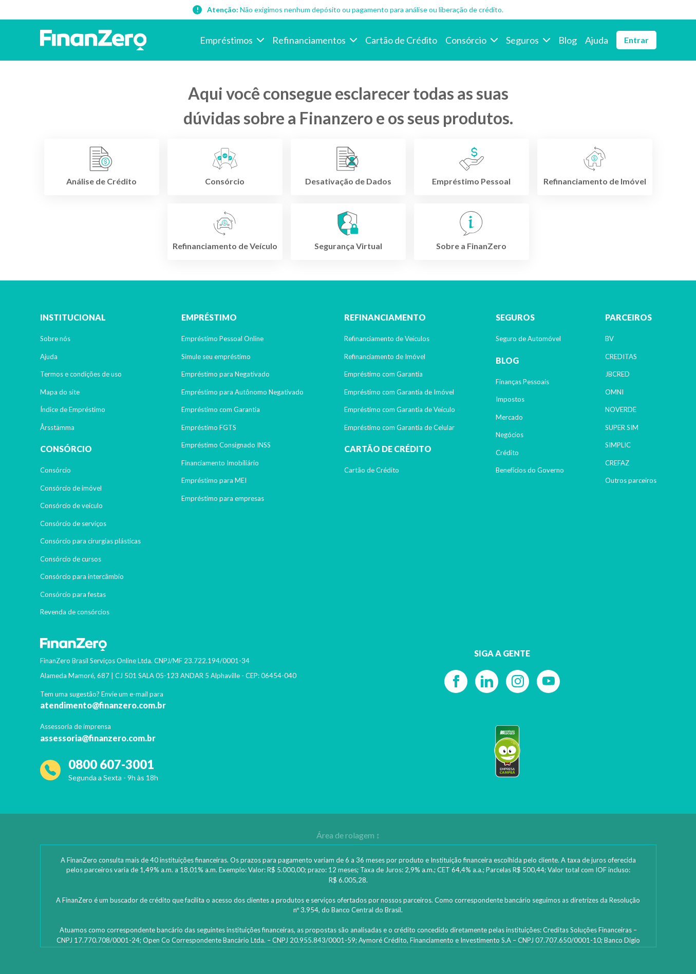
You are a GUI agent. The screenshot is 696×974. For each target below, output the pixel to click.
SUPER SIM (621, 427)
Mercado (509, 417)
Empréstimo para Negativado (225, 374)
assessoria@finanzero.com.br (98, 738)
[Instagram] (517, 681)
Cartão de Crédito (371, 470)
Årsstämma (57, 427)
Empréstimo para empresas (222, 498)
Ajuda (49, 356)
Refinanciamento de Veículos (386, 338)
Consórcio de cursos (70, 559)
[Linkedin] (486, 681)
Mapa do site (60, 392)
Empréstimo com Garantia (220, 409)
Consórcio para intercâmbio (82, 576)
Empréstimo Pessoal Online (222, 338)
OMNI (614, 392)
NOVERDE (620, 409)
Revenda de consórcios (74, 612)
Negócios (509, 434)
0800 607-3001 (111, 764)
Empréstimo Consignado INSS (226, 445)
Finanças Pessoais (522, 382)
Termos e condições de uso (81, 374)
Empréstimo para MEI (214, 480)
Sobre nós (55, 338)
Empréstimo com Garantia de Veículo (399, 409)
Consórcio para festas (73, 594)
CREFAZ (617, 463)
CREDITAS (621, 356)
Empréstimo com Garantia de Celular (399, 427)
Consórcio (55, 470)
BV (609, 338)
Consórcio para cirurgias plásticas (90, 541)
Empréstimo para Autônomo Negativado (242, 392)
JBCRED (617, 374)
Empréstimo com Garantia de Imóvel (399, 392)
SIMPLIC (618, 445)
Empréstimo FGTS (208, 427)
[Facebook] (455, 681)
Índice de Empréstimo (72, 409)
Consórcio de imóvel (71, 488)
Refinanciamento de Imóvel (384, 356)
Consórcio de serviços (73, 523)
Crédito (507, 452)
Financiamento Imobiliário (220, 463)
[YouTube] (548, 681)
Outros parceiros (630, 480)
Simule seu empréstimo (216, 356)
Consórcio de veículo (71, 505)
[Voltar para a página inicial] (93, 40)
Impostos (510, 399)
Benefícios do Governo (530, 470)
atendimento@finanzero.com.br (103, 705)
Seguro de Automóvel (528, 338)
